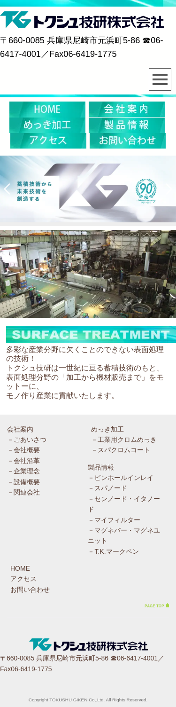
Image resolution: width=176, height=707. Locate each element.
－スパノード (107, 488)
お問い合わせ (30, 589)
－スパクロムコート (120, 450)
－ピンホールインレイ (120, 477)
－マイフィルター (114, 520)
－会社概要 (23, 450)
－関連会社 (23, 492)
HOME (20, 568)
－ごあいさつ (26, 439)
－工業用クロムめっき (124, 439)
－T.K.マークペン (113, 551)
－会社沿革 (23, 460)
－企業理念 (23, 471)
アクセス (23, 578)
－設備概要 (23, 482)
